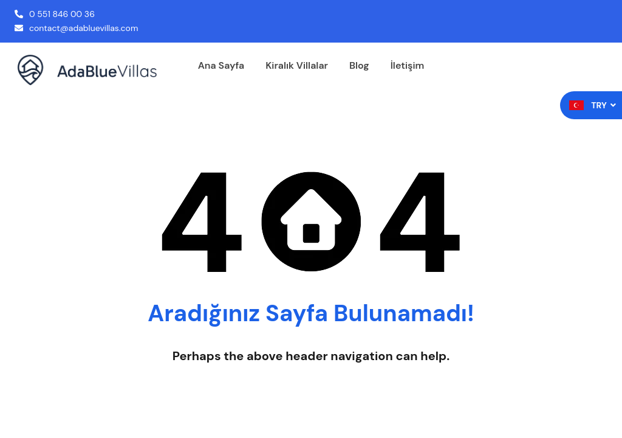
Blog (359, 65)
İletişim (408, 65)
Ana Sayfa (221, 65)
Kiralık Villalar (296, 65)
